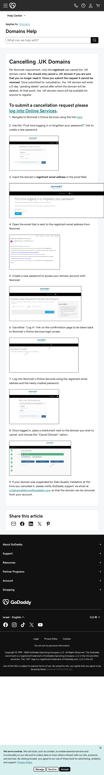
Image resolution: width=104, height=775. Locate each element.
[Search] (94, 40)
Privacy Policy (50, 639)
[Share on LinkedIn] (31, 523)
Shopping (8, 589)
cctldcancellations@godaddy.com (30, 490)
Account (8, 580)
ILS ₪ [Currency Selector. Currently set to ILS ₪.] (95, 617)
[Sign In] (90, 5)
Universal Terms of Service (59, 669)
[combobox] (48, 40)
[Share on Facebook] (22, 523)
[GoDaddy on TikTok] (23, 626)
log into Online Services (33, 110)
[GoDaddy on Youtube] (40, 626)
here (79, 117)
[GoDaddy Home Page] (17, 602)
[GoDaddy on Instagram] (14, 626)
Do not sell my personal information (52, 645)
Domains (24, 24)
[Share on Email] (13, 523)
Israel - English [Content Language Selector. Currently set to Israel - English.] (14, 617)
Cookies (67, 639)
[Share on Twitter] (39, 523)
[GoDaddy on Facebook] (5, 626)
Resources (9, 562)
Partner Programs (13, 571)
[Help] (83, 5)
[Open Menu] (4, 5)
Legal (36, 639)
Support (8, 553)
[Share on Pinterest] (48, 523)
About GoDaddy (12, 544)
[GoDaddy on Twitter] (31, 626)
